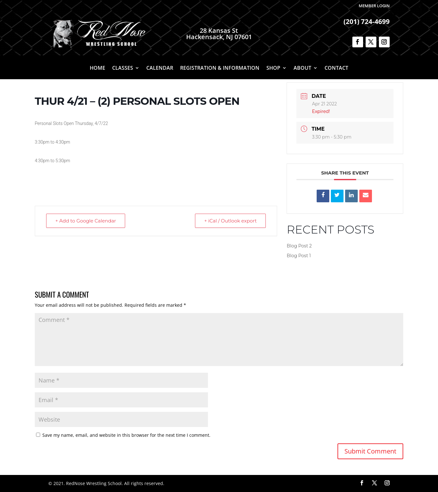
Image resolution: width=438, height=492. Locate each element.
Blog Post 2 (299, 246)
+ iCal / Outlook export (230, 221)
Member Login (374, 6)
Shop (273, 68)
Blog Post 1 (299, 255)
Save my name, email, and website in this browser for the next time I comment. (126, 435)
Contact (336, 68)
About (302, 68)
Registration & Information (219, 68)
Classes (122, 68)
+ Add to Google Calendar (85, 221)
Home (97, 68)
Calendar (159, 68)
